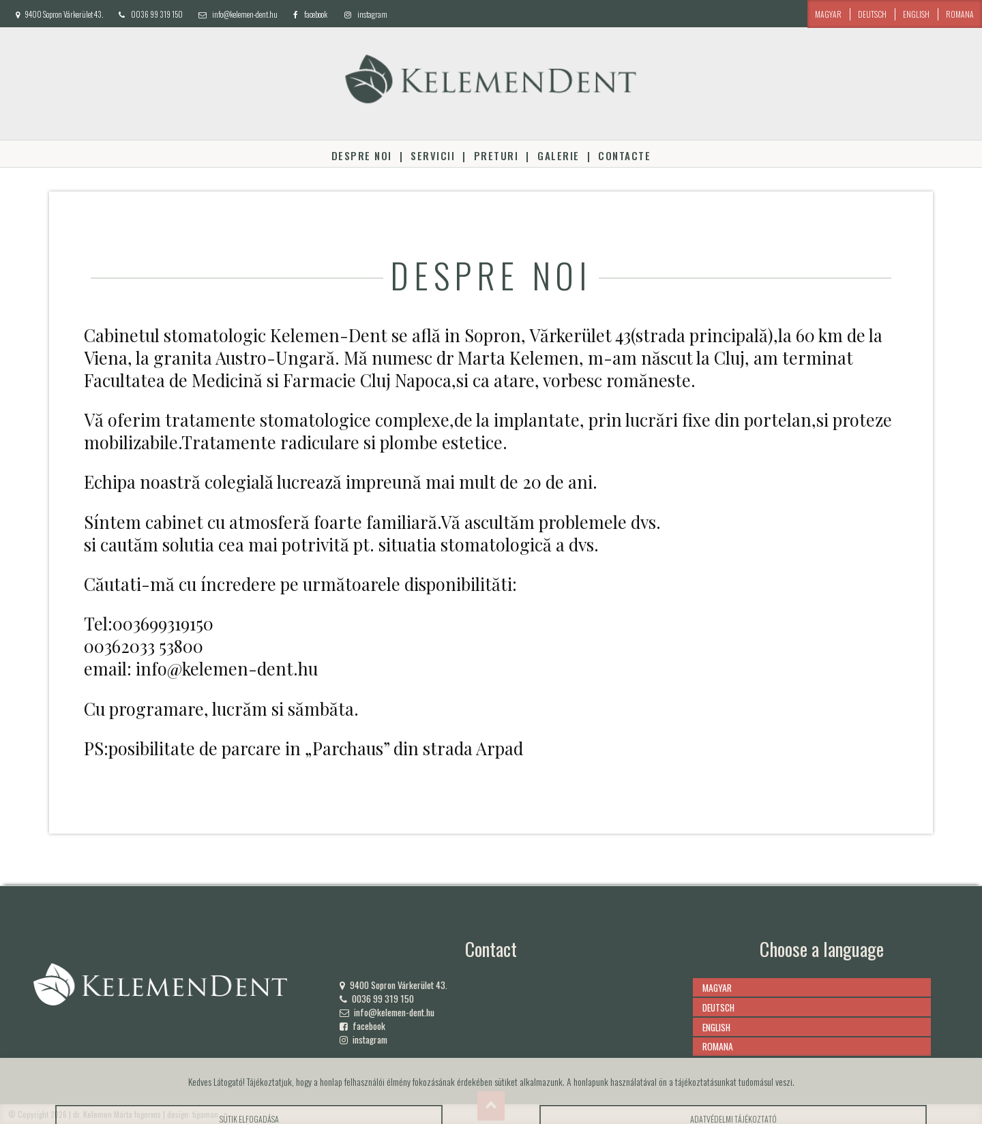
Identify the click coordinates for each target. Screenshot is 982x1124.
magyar (828, 14)
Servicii (433, 155)
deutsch (872, 14)
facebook (315, 14)
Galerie (558, 155)
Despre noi (361, 155)
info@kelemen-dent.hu (245, 14)
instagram (372, 14)
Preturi (496, 155)
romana (960, 14)
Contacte (624, 155)
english (916, 14)
